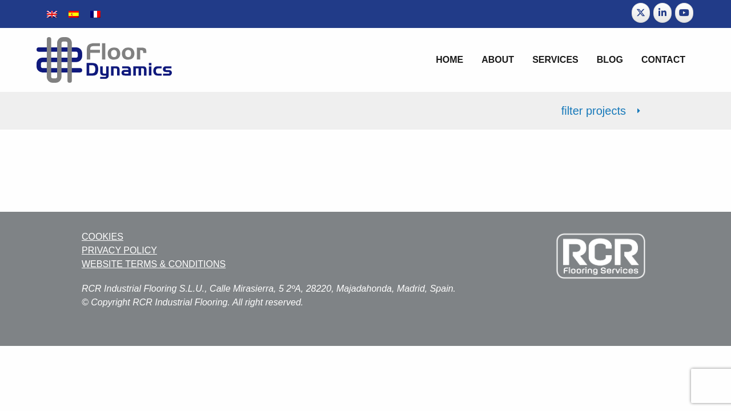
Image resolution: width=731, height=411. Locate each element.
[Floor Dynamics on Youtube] (684, 13)
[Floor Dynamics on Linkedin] (662, 13)
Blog (610, 60)
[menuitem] (52, 14)
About (497, 60)
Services (555, 60)
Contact (663, 60)
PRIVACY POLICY (119, 250)
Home (449, 60)
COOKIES (102, 236)
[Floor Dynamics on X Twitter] (641, 13)
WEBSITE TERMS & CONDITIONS (154, 264)
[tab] (365, 111)
